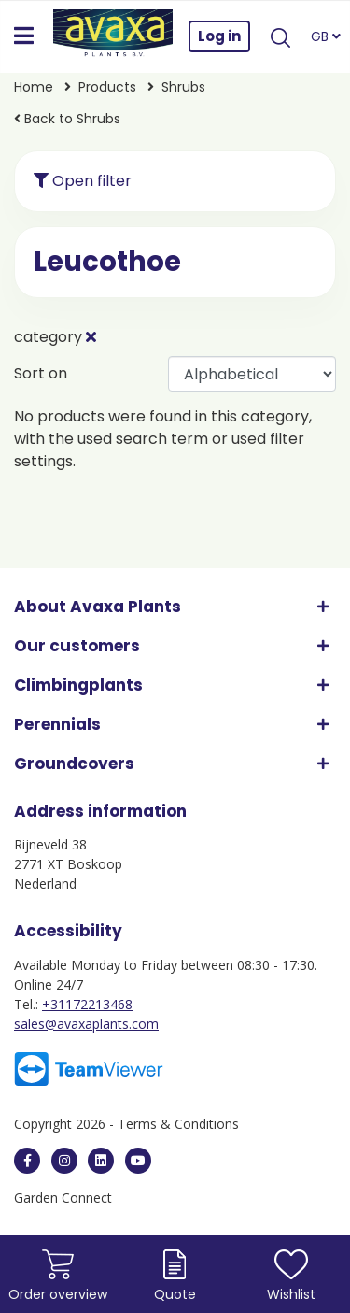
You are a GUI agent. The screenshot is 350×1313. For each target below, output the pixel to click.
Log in (219, 36)
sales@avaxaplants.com (86, 1024)
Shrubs (183, 87)
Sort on (40, 373)
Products (107, 87)
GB (326, 36)
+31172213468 (87, 1004)
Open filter (83, 181)
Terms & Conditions (178, 1124)
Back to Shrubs (67, 118)
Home (33, 87)
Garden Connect (63, 1197)
